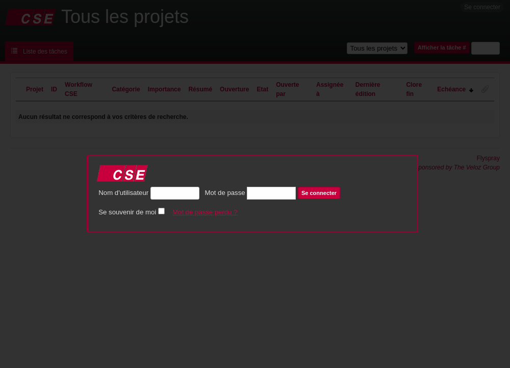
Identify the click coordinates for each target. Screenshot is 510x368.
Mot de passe (225, 193)
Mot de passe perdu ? (205, 212)
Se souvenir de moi (127, 212)
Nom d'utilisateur (123, 193)
